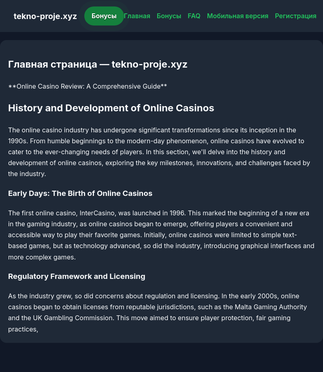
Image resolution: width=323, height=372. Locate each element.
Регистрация (296, 16)
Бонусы (104, 16)
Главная (137, 16)
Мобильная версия (238, 16)
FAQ (194, 16)
